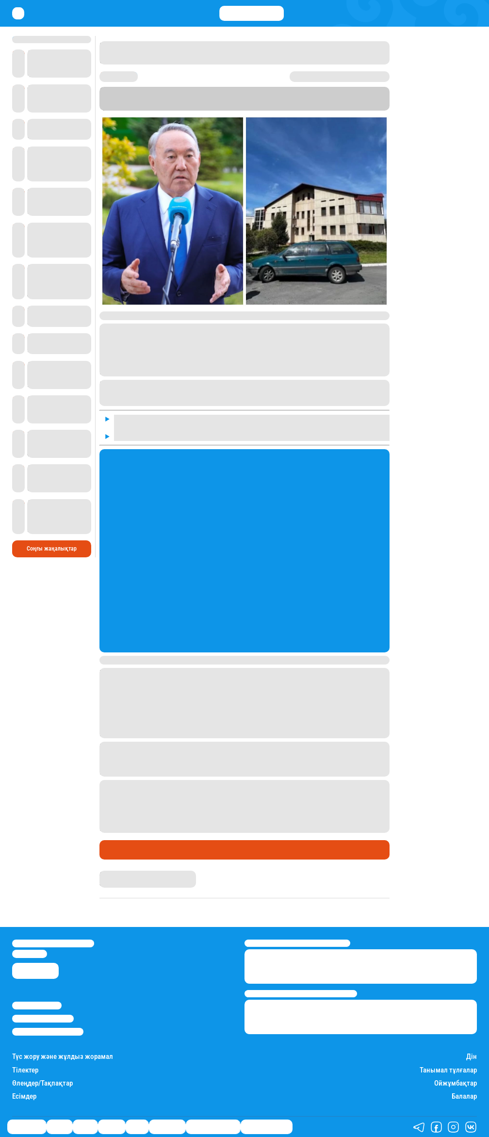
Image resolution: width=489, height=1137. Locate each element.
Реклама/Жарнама (43, 1019)
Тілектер (25, 1070)
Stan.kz (137, 106)
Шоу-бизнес (167, 1127)
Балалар (464, 1096)
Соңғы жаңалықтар (52, 548)
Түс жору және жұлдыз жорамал (62, 1057)
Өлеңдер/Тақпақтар (42, 1083)
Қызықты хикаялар (213, 1127)
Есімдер (24, 1096)
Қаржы (59, 1127)
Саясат (85, 1127)
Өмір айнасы (125, 849)
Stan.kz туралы (37, 1005)
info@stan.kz (29, 954)
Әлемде (111, 1127)
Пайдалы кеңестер (266, 1127)
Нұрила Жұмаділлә (125, 874)
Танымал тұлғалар (448, 1070)
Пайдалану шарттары (47, 1032)
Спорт (137, 1127)
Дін (471, 1057)
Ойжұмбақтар (455, 1083)
